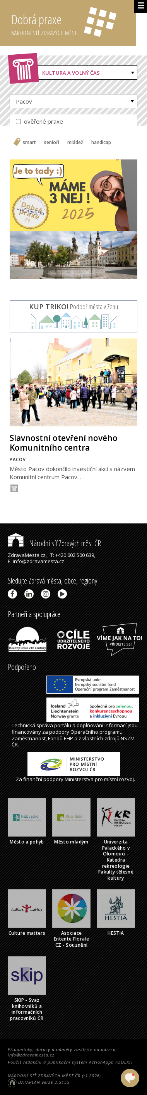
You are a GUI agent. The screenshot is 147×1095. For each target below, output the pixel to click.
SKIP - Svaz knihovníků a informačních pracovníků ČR (27, 1009)
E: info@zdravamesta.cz (36, 561)
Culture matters (27, 933)
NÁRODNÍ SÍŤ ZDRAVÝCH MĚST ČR (44, 1075)
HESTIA (116, 933)
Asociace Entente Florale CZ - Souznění (71, 939)
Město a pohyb (27, 841)
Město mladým (71, 841)
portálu (62, 725)
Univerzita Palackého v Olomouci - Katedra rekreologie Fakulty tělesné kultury (115, 859)
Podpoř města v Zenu (73, 306)
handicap (101, 142)
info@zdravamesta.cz (31, 1055)
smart (29, 142)
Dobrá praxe (73, 23)
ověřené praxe (39, 121)
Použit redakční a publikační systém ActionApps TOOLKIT (70, 1062)
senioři (51, 142)
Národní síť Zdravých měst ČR (54, 543)
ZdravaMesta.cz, (27, 555)
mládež (75, 142)
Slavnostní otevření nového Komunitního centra (64, 443)
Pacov (24, 101)
